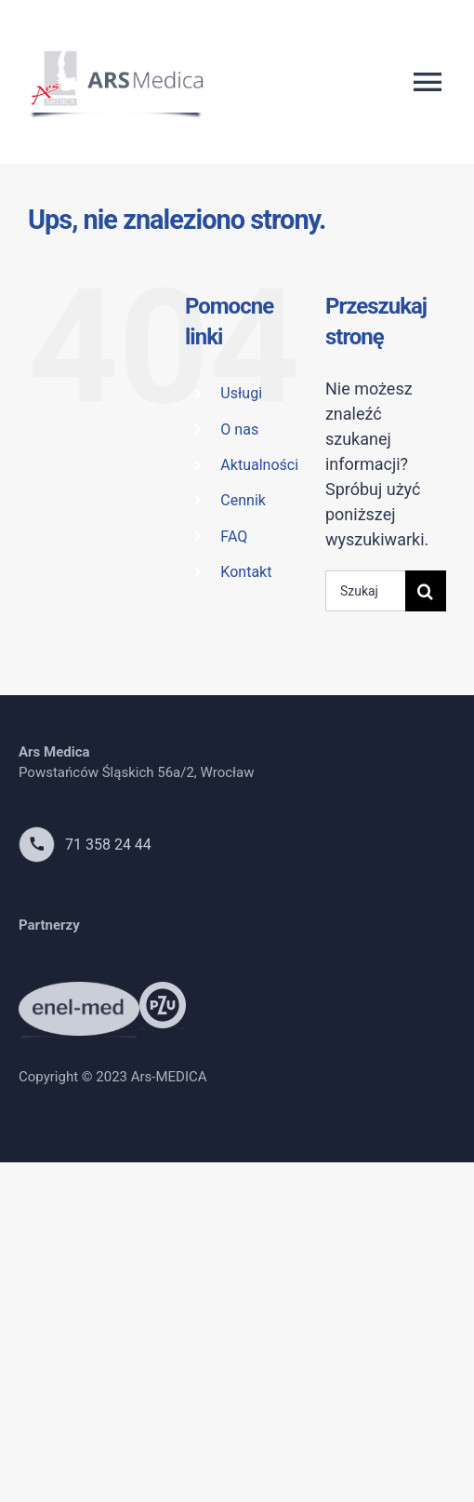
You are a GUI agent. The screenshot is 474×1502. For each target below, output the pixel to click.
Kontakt (245, 572)
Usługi (241, 393)
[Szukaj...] (365, 590)
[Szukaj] (425, 590)
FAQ (233, 536)
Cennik (243, 500)
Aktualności (259, 465)
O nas (239, 429)
